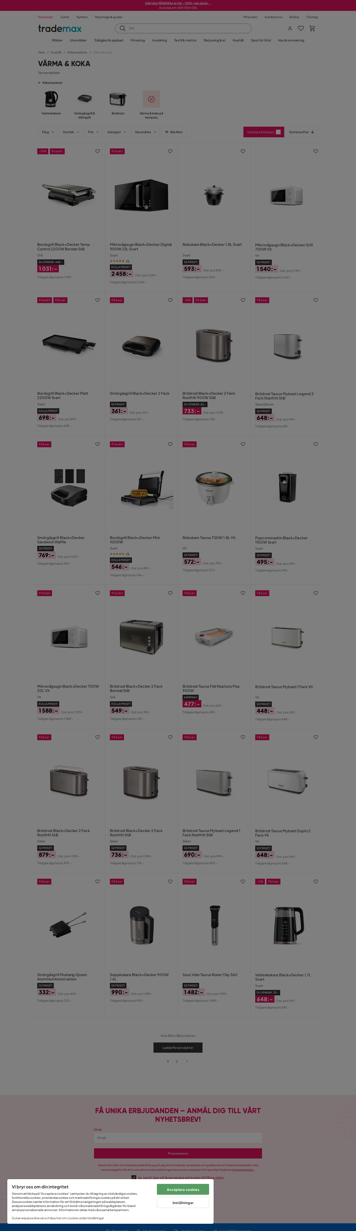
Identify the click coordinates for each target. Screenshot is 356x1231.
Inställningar (183, 1202)
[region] (110, 1201)
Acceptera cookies (183, 1189)
